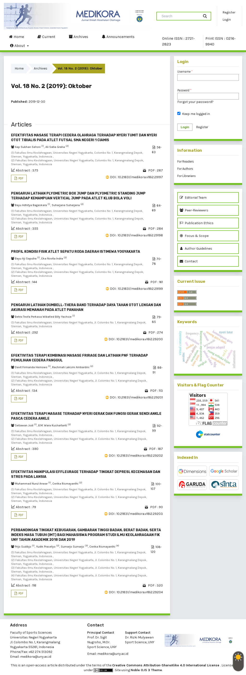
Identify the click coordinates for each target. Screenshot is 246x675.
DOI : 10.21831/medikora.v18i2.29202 (136, 456)
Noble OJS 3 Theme (146, 670)
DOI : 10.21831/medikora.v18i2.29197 (136, 177)
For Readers (185, 161)
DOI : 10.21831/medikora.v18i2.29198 (136, 235)
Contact (189, 261)
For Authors (185, 168)
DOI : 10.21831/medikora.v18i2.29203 (136, 514)
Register (228, 12)
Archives (78, 36)
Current (46, 36)
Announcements (118, 36)
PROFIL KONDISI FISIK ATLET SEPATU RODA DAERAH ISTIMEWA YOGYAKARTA (75, 252)
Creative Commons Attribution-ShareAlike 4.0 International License (166, 665)
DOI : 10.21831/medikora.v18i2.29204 (136, 592)
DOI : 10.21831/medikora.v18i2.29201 (136, 397)
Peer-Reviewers (195, 210)
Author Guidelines (196, 249)
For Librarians (186, 176)
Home (16, 36)
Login (226, 20)
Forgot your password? (195, 102)
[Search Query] (180, 16)
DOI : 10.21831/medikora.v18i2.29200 (136, 339)
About (18, 45)
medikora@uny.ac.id (35, 657)
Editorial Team (193, 198)
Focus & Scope (194, 236)
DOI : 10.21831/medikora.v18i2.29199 (136, 289)
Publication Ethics (197, 223)
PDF (20, 178)
